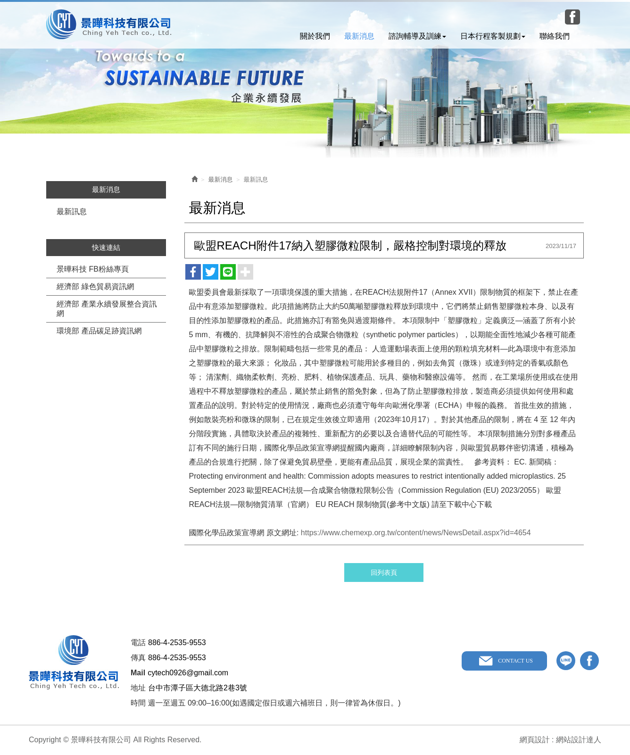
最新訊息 (72, 211)
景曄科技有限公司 (108, 24)
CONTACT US (515, 660)
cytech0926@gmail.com (188, 673)
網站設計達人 (578, 740)
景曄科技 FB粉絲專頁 (93, 269)
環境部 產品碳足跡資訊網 (99, 331)
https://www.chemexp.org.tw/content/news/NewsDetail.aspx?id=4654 (416, 533)
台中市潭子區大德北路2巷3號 (197, 688)
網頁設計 (535, 740)
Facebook (572, 17)
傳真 (138, 658)
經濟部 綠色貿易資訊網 (95, 286)
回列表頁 (384, 572)
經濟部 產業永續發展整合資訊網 (107, 308)
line (565, 660)
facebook (589, 660)
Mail (138, 673)
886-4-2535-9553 (177, 643)
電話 (138, 643)
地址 (138, 688)
